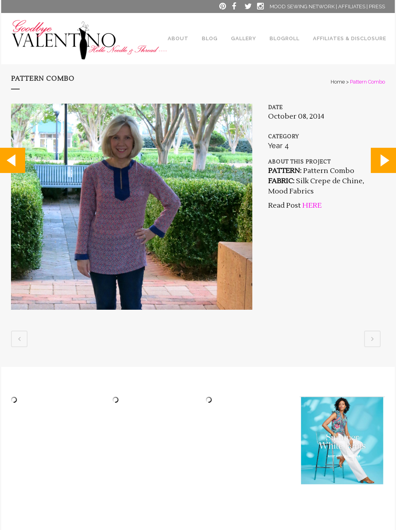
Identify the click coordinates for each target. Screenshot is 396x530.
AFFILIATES (351, 6)
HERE (311, 205)
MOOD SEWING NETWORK (302, 6)
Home (338, 82)
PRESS (377, 6)
